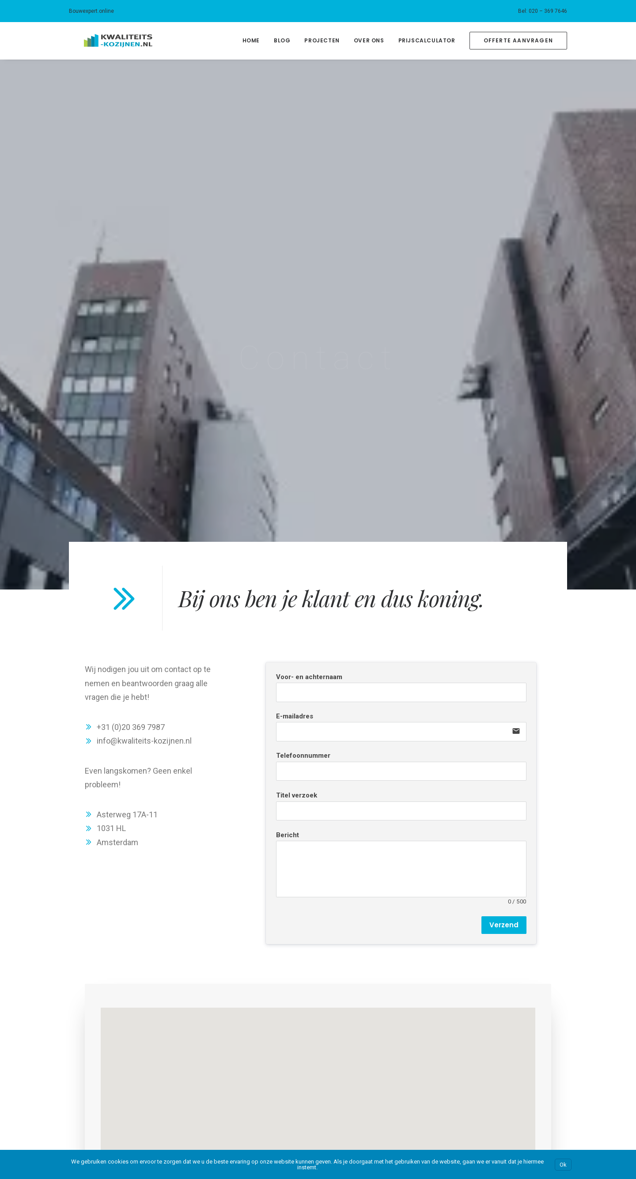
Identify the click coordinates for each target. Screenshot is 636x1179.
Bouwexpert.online (91, 11)
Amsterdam (222, 1037)
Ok (563, 1164)
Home (251, 40)
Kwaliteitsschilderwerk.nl (513, 1065)
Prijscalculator (426, 40)
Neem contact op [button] (258, 952)
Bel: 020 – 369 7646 (542, 11)
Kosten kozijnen (92, 1051)
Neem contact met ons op (107, 1107)
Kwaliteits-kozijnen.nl (508, 1037)
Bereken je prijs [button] (374, 952)
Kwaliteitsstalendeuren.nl (514, 1092)
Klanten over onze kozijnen (108, 1079)
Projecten (321, 40)
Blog (282, 40)
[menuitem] (542, 11)
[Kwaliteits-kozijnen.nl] (103, 40)
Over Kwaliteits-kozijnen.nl (106, 1037)
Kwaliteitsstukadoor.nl (509, 1079)
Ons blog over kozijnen (102, 1092)
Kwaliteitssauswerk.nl (509, 1051)
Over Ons (369, 40)
